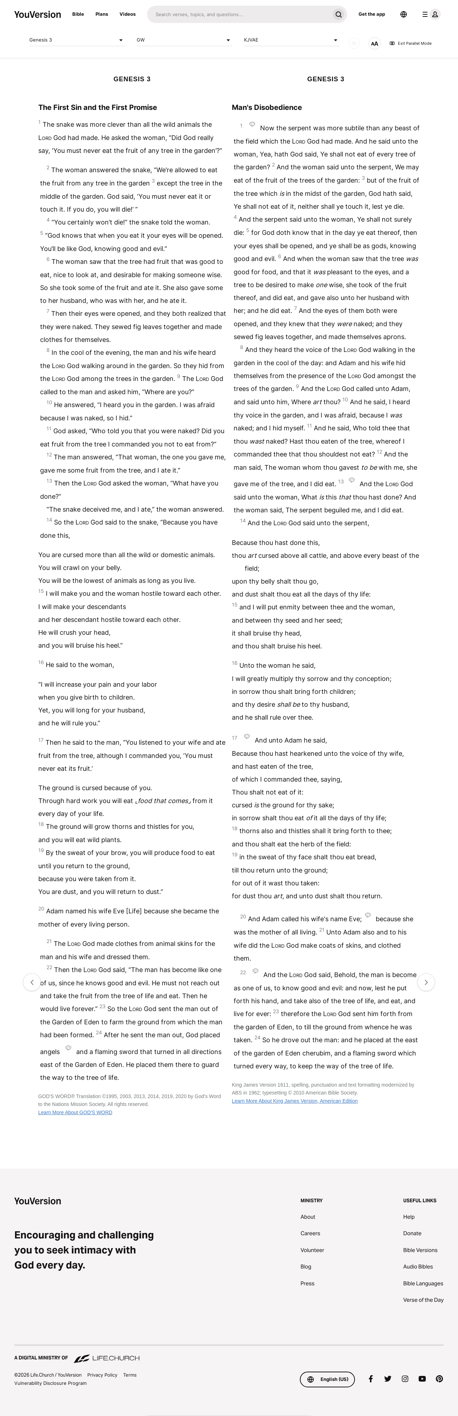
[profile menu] (430, 14)
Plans (102, 14)
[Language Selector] (403, 14)
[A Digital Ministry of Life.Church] (229, 1354)
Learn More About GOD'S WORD (75, 1112)
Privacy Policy (102, 1375)
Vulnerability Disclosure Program (50, 1383)
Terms (130, 1375)
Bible (78, 14)
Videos (128, 14)
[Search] (238, 14)
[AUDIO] (354, 43)
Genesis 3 (77, 40)
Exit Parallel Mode (410, 43)
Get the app (372, 14)
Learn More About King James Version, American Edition (295, 1101)
